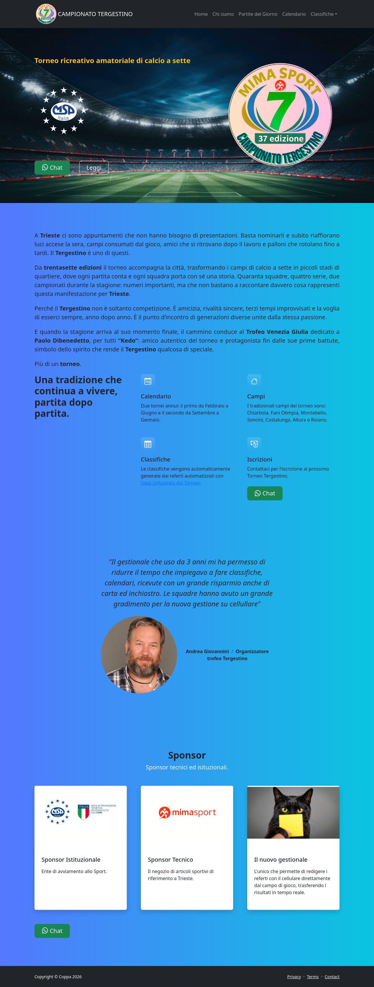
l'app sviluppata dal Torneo (170, 483)
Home (201, 14)
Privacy (294, 976)
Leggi (94, 167)
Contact (332, 976)
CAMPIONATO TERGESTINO (95, 14)
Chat (52, 167)
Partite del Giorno (258, 14)
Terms (312, 976)
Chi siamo (223, 14)
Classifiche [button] (322, 14)
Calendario (294, 14)
